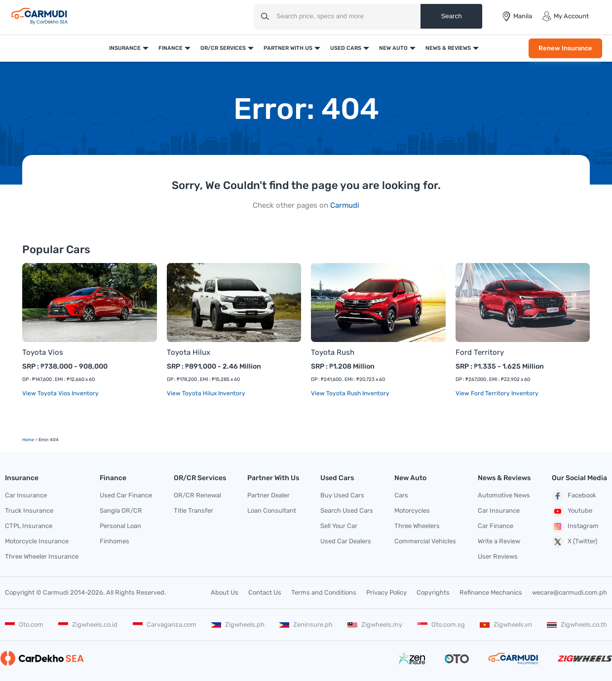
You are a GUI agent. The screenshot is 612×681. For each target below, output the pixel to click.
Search (451, 16)
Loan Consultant (271, 510)
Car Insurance (26, 495)
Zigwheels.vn (506, 624)
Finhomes (114, 541)
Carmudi (344, 205)
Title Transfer (193, 510)
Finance (170, 48)
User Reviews (498, 556)
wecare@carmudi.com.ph (569, 592)
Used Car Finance (126, 495)
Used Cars (345, 48)
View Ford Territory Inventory (497, 393)
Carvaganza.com (164, 624)
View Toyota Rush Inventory (350, 393)
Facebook (574, 496)
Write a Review (499, 541)
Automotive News (504, 495)
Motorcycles (412, 510)
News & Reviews (448, 48)
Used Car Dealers (345, 541)
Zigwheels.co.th (577, 624)
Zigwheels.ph (238, 624)
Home (28, 439)
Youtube (572, 511)
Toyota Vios (42, 352)
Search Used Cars (346, 510)
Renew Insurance (565, 48)
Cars (401, 495)
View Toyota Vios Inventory (60, 393)
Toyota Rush (332, 352)
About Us (224, 592)
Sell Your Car (338, 526)
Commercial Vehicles (425, 541)
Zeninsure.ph (306, 624)
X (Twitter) (574, 542)
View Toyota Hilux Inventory (206, 393)
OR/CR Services (223, 48)
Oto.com (24, 624)
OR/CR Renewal (197, 495)
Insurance (125, 48)
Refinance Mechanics (490, 592)
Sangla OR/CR (121, 510)
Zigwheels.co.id (87, 624)
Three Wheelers (417, 526)
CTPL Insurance (28, 526)
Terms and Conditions (323, 592)
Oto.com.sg (441, 624)
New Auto (393, 48)
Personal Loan (120, 526)
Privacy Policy (386, 592)
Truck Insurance (29, 510)
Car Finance (495, 526)
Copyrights (433, 592)
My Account (565, 16)
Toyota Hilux (188, 352)
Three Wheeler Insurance (41, 556)
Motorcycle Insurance (37, 541)
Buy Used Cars (342, 495)
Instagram (575, 526)
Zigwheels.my (374, 624)
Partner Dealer (268, 495)
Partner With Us (288, 48)
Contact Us (264, 592)
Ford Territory (480, 352)
